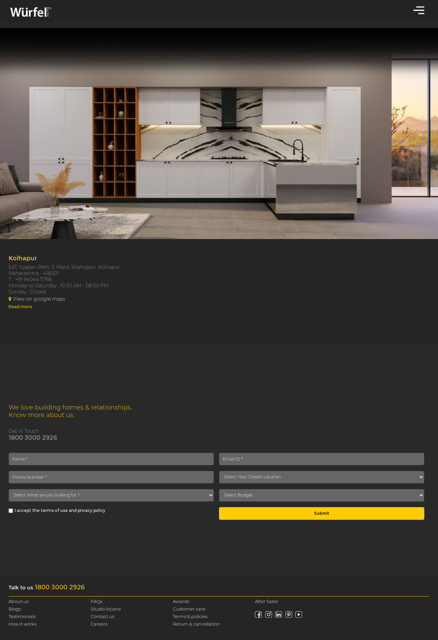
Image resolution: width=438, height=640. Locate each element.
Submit (321, 513)
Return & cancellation (196, 624)
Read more (20, 306)
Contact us (102, 616)
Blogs (15, 609)
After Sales (266, 601)
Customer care (189, 609)
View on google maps (37, 299)
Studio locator (106, 609)
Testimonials (22, 616)
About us (18, 601)
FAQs (96, 601)
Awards (181, 601)
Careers (99, 624)
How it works (23, 624)
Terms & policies (190, 616)
